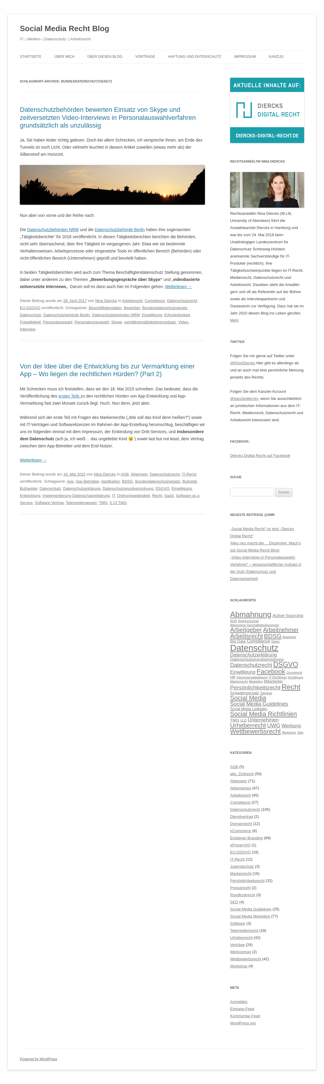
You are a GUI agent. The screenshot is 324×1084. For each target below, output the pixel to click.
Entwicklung (30, 495)
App (70, 481)
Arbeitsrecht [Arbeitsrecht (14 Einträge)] (246, 635)
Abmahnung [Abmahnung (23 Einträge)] (250, 614)
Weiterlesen (178, 286)
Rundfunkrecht (242, 895)
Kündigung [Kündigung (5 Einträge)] (295, 677)
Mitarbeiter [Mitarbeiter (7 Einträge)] (273, 681)
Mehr (234, 320)
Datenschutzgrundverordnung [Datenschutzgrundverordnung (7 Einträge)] (256, 659)
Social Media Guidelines (250, 909)
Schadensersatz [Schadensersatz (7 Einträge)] (244, 693)
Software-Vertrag (49, 502)
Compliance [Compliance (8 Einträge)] (258, 640)
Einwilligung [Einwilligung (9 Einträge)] (243, 672)
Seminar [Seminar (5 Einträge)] (266, 693)
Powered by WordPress (38, 1059)
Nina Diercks (106, 300)
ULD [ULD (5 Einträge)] (243, 720)
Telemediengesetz (81, 502)
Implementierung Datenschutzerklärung (76, 495)
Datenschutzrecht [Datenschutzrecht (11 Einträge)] (251, 665)
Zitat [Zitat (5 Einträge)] (300, 732)
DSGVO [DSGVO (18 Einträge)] (285, 664)
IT (113, 495)
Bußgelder (28, 488)
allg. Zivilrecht (242, 774)
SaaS (169, 495)
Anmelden (239, 1001)
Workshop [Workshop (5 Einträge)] (289, 732)
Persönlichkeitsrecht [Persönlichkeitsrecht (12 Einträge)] (255, 687)
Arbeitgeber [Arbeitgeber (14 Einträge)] (246, 629)
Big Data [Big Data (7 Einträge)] (238, 641)
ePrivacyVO (240, 845)
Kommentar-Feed (245, 1016)
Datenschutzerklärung (81, 488)
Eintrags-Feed (242, 1009)
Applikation (110, 481)
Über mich (64, 57)
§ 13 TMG (118, 502)
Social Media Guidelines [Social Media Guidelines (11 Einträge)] (259, 704)
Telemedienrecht (244, 930)
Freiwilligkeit (30, 322)
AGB (125, 474)
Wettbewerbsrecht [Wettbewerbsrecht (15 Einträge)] (255, 731)
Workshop (238, 966)
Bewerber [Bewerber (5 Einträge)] (289, 637)
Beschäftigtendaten (105, 308)
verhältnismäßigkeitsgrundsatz (150, 322)
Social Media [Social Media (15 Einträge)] (248, 698)
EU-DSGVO (30, 308)
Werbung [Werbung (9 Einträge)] (291, 725)
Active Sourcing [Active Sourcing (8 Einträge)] (287, 615)
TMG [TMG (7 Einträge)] (234, 720)
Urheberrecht (241, 937)
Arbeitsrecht (132, 300)
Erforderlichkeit (177, 315)
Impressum (245, 57)
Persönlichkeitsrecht (247, 880)
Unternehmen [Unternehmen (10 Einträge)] (263, 720)
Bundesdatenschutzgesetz (164, 308)
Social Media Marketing (250, 916)
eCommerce (240, 831)
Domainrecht (241, 823)
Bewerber (132, 308)
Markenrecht (240, 873)
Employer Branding (246, 838)
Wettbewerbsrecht (245, 959)
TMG (103, 502)
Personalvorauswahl (91, 322)
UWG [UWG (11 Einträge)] (273, 725)
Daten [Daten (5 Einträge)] (275, 641)
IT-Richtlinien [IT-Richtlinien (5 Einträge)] (278, 677)
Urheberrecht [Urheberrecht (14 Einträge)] (248, 725)
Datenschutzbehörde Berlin (120, 229)
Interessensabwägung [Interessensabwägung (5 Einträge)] (252, 677)
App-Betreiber (87, 481)
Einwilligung (152, 315)
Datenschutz (30, 315)
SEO (234, 902)
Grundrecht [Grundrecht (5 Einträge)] (294, 672)
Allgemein (139, 474)
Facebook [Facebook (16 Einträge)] (270, 671)
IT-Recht (189, 474)
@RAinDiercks (242, 363)
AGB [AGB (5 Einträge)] (233, 621)
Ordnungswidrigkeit (133, 495)
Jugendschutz (242, 866)
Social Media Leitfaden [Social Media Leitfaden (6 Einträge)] (248, 709)
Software (237, 923)
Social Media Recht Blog (64, 28)
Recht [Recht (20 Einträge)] (291, 687)
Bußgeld (189, 481)
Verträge (237, 944)
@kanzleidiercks (244, 398)
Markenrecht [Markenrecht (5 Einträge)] (239, 681)
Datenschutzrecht (182, 300)
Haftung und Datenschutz (194, 57)
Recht (157, 495)
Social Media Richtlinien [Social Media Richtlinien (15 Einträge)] (263, 714)
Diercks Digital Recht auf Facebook (260, 455)
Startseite (30, 57)
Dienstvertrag (241, 816)
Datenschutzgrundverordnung (128, 488)
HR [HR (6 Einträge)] (232, 677)
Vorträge (145, 57)
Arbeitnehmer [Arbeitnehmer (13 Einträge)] (281, 630)
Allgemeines (240, 788)
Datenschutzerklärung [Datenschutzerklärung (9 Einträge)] (253, 654)
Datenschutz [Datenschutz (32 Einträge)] (254, 648)
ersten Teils (70, 396)
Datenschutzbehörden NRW (53, 229)
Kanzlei (276, 57)
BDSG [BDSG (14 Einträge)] (273, 635)
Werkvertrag (240, 952)
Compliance (155, 300)
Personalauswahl (57, 322)
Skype (116, 322)
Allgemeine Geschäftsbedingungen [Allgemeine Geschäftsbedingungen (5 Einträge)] (254, 625)
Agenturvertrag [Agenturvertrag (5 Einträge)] (248, 621)
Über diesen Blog (104, 57)
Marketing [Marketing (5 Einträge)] (256, 681)
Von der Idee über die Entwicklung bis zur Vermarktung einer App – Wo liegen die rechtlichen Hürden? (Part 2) (107, 370)
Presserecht (240, 888)
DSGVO (162, 488)
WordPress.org (243, 1023)
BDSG (127, 481)
